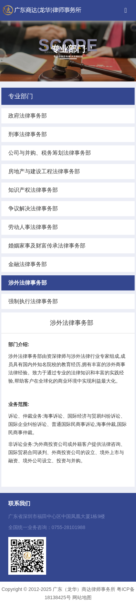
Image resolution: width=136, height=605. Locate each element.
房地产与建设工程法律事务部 (44, 171)
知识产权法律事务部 (33, 190)
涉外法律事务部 (27, 283)
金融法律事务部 (27, 264)
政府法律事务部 (27, 116)
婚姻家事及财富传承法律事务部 (46, 246)
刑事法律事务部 (27, 134)
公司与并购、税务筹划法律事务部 (49, 153)
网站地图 (82, 597)
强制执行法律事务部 (33, 301)
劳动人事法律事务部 (33, 227)
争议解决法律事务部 (33, 208)
